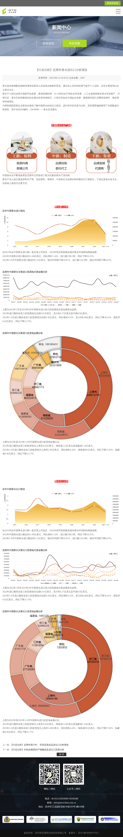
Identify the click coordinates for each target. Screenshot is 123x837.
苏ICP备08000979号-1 (88, 833)
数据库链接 (112, 3)
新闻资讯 (48, 43)
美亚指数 (74, 43)
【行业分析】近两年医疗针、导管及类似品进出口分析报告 (39, 745)
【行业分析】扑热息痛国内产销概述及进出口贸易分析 (37, 749)
